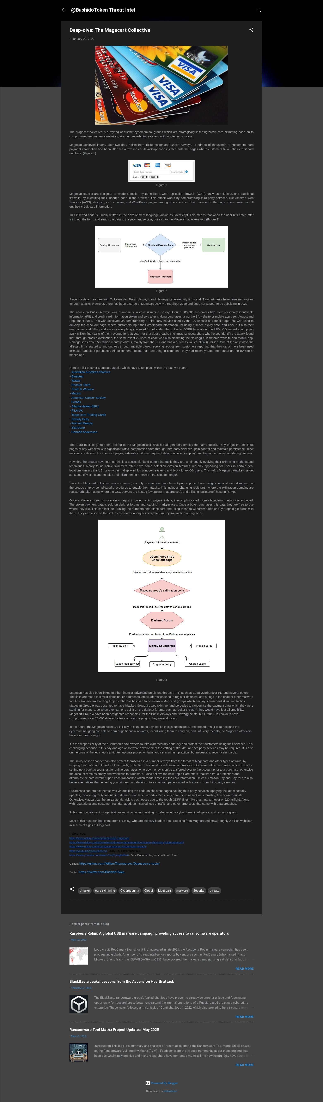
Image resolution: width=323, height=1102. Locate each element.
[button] (251, 30)
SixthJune (78, 427)
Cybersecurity (129, 891)
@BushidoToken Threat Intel (103, 10)
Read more (245, 969)
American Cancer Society (89, 397)
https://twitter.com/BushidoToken (101, 872)
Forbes (77, 402)
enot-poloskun (170, 1091)
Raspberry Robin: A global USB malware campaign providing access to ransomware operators (149, 933)
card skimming (105, 891)
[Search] (259, 11)
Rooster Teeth (81, 385)
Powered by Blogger (161, 1083)
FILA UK (77, 410)
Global (148, 891)
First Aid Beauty (82, 423)
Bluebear (78, 376)
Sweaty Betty (80, 419)
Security (198, 891)
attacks (85, 891)
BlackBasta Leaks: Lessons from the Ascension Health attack (121, 981)
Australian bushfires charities (91, 372)
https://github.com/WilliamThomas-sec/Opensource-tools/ (119, 863)
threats (214, 891)
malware (182, 891)
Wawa (76, 380)
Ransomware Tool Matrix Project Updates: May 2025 (114, 1029)
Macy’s (77, 393)
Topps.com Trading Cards (89, 415)
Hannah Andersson (84, 432)
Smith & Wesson (83, 389)
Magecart (164, 891)
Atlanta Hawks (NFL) (85, 406)
